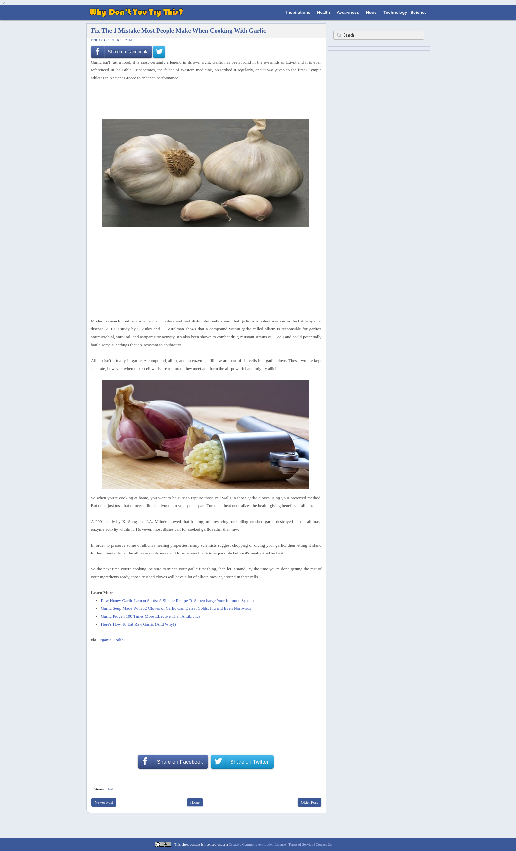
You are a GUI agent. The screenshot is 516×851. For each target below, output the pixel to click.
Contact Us (324, 844)
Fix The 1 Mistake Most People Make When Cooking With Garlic (178, 30)
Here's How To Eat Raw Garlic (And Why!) (138, 624)
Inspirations (298, 12)
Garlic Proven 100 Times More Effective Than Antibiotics (150, 616)
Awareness (348, 12)
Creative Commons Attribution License (257, 844)
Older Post (309, 802)
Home (195, 802)
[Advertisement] (204, 99)
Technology (395, 12)
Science (418, 12)
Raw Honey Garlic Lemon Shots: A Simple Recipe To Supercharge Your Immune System (177, 600)
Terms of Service (300, 844)
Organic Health (110, 639)
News (371, 12)
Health (323, 12)
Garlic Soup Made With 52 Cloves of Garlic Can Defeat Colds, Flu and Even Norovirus (176, 608)
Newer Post (104, 802)
